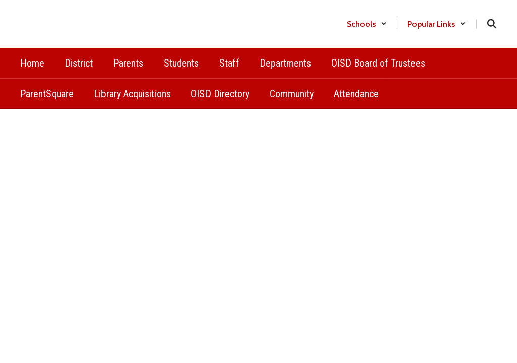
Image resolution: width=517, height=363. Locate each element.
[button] (367, 24)
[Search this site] (492, 24)
